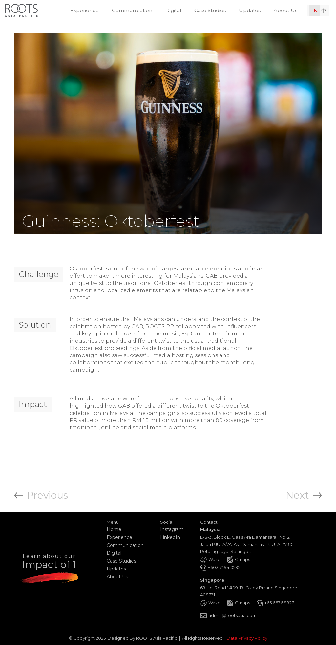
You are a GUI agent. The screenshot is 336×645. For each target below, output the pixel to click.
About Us (285, 10)
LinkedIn (170, 537)
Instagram (172, 529)
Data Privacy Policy (247, 638)
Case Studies (210, 10)
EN (314, 11)
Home (114, 529)
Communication (132, 10)
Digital (173, 10)
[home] (21, 10)
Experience (84, 10)
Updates (250, 10)
